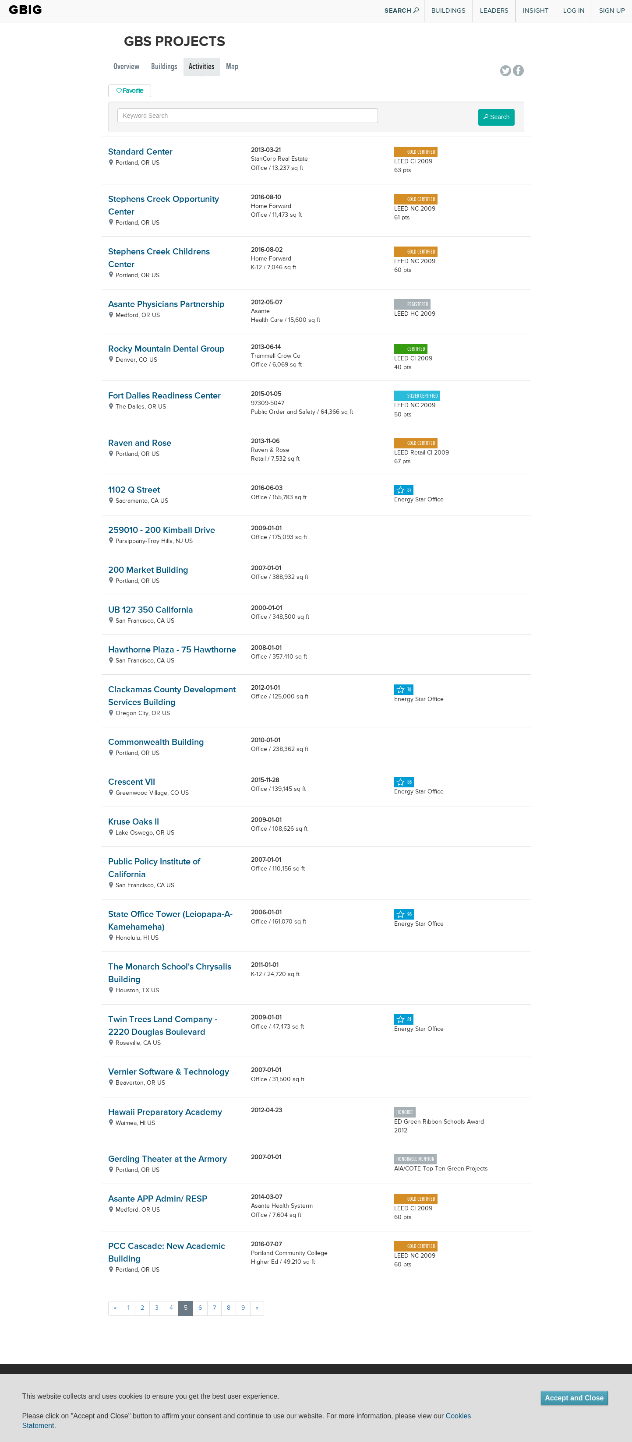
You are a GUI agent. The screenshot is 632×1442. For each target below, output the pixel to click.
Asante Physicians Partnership (166, 304)
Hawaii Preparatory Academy (165, 1112)
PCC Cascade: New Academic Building (166, 1253)
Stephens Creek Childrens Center (159, 258)
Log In (574, 10)
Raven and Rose (139, 443)
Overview (126, 66)
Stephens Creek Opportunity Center (163, 206)
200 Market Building (148, 570)
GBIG (25, 10)
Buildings (448, 10)
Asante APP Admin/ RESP (157, 1199)
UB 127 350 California (150, 610)
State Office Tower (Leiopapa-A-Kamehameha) (170, 921)
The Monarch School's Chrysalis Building (169, 973)
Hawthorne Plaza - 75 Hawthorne (172, 650)
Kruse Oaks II (133, 822)
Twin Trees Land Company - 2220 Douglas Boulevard (162, 1026)
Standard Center (140, 152)
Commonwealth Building (156, 742)
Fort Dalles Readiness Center (164, 396)
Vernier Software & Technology (168, 1072)
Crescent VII (131, 782)
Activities (202, 66)
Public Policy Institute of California (154, 868)
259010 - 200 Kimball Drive (161, 530)
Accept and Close (574, 1398)
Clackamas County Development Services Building (172, 696)
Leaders (494, 10)
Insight (536, 10)
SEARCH (402, 10)
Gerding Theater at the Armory (167, 1159)
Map (232, 66)
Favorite (130, 91)
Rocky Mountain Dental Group (166, 349)
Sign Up (612, 10)
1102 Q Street (134, 490)
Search (496, 117)
